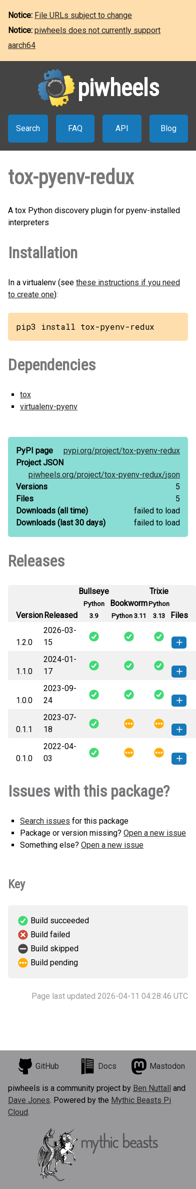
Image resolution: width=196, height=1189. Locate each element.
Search (28, 128)
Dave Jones (29, 1100)
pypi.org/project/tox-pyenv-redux (122, 450)
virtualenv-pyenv (49, 406)
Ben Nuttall (152, 1088)
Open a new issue (155, 833)
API (122, 128)
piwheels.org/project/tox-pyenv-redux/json (104, 474)
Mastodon (158, 1066)
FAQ (75, 128)
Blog (168, 128)
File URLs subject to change (83, 15)
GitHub (38, 1066)
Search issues (45, 821)
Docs (98, 1066)
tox (25, 394)
